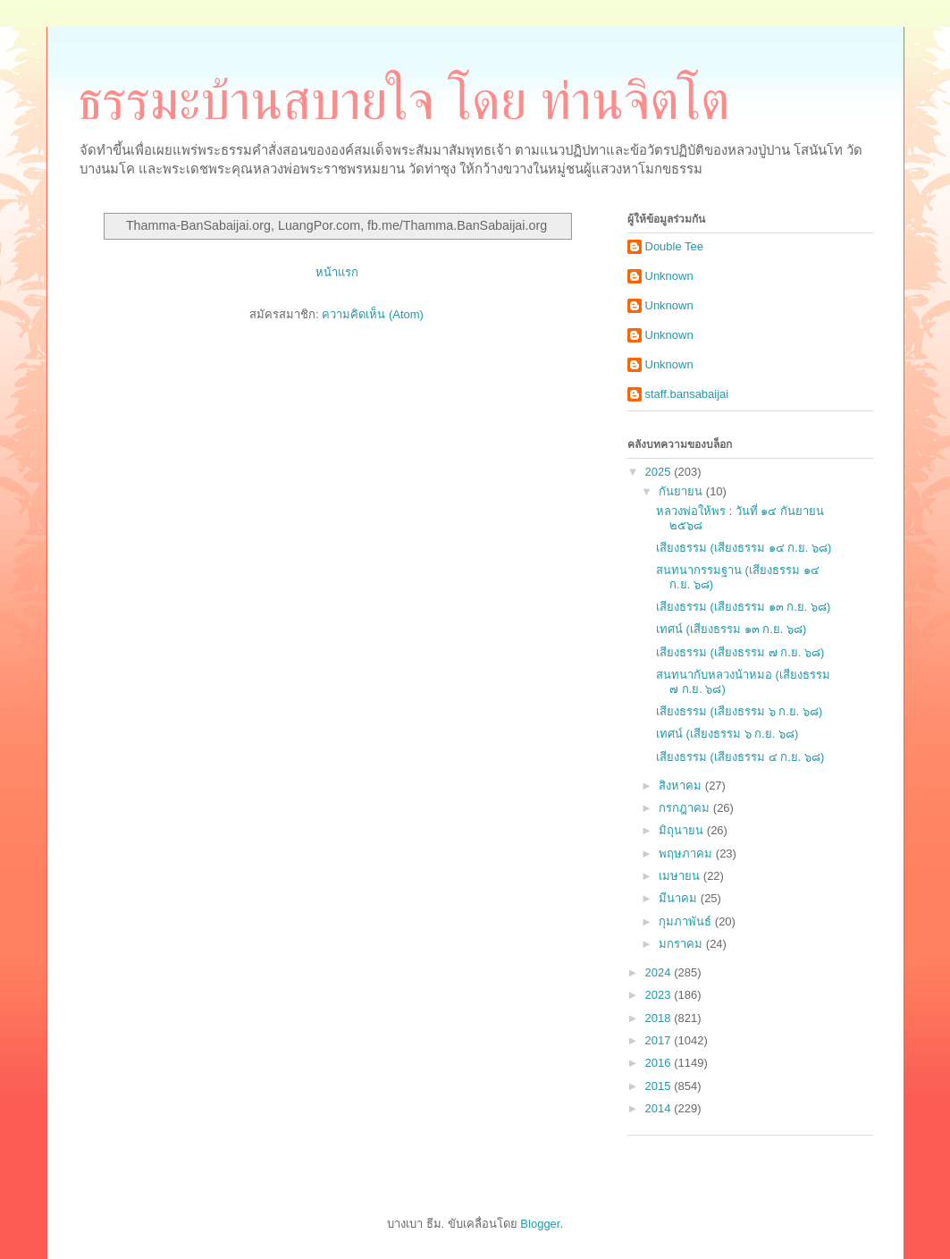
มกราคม (682, 944)
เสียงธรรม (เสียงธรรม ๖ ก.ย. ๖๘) (739, 711)
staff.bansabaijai (687, 394)
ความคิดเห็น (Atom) (373, 314)
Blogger (539, 1223)
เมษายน (681, 876)
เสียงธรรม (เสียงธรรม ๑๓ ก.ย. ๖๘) (743, 606)
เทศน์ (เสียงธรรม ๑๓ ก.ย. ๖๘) (731, 629)
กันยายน (682, 491)
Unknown (669, 276)
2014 (660, 1108)
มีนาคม (680, 898)
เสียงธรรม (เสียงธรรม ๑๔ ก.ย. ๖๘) (743, 547)
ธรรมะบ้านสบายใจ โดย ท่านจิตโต (404, 101)
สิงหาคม (682, 785)
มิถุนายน (683, 830)
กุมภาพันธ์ (687, 921)
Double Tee (674, 246)
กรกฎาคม (686, 808)
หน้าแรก (336, 272)
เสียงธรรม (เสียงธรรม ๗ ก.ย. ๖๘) (740, 652)
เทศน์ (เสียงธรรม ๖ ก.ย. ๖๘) (727, 733)
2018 (660, 1018)
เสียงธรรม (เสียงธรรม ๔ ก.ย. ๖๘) (740, 757)
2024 (660, 972)
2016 (660, 1062)
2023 (660, 994)
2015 (660, 1086)
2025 (660, 471)
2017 (660, 1040)
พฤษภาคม (687, 853)
